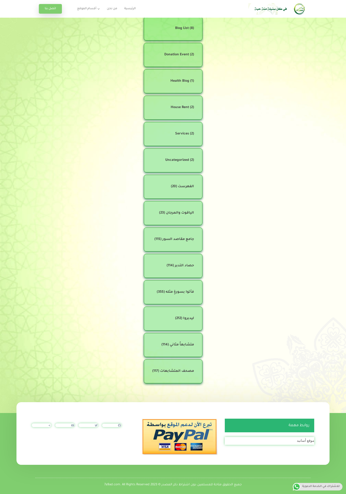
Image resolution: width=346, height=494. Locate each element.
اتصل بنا (50, 8)
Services (182, 134)
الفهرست (186, 187)
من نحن (112, 8)
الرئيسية (130, 8)
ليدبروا (188, 318)
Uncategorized (177, 160)
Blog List (182, 28)
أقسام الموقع (86, 8)
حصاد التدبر (184, 266)
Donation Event (176, 55)
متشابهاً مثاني (182, 345)
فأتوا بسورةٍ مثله (180, 292)
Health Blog (179, 81)
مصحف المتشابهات (177, 371)
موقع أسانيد (305, 440)
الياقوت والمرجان (180, 213)
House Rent (180, 107)
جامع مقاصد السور (178, 239)
